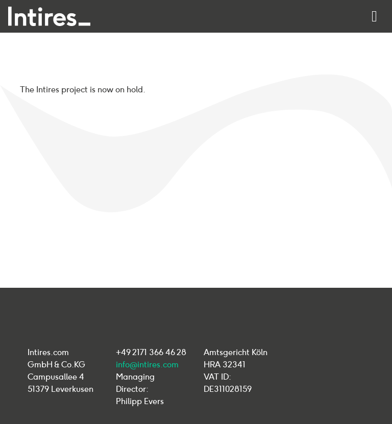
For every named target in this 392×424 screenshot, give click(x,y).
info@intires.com (147, 364)
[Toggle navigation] (374, 16)
